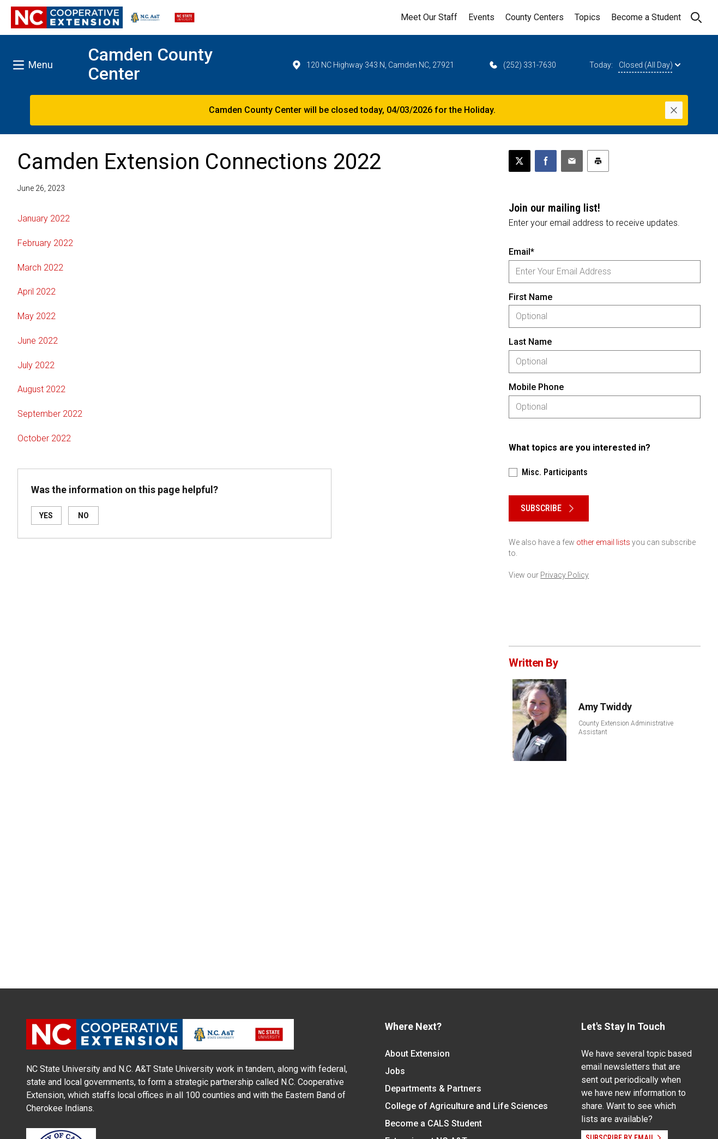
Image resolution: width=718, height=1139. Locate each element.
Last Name (530, 342)
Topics (587, 17)
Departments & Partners (433, 1088)
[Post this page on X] (519, 161)
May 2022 (36, 316)
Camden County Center (150, 64)
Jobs (395, 1071)
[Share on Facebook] (546, 161)
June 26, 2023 (41, 188)
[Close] (674, 110)
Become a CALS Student (433, 1123)
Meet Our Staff (429, 17)
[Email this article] (572, 161)
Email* (521, 252)
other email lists (603, 542)
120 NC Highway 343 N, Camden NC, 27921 (372, 64)
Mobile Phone (536, 387)
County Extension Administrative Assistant (625, 728)
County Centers (534, 17)
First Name (530, 297)
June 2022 (37, 340)
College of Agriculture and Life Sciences (466, 1106)
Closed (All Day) (649, 65)
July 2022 (36, 365)
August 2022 (41, 389)
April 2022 (36, 291)
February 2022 (45, 243)
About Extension (417, 1053)
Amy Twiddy (605, 706)
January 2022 (43, 218)
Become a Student (646, 17)
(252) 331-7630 (522, 64)
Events (481, 17)
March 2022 (40, 267)
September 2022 (49, 414)
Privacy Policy (564, 575)
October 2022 (44, 438)
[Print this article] (598, 161)
